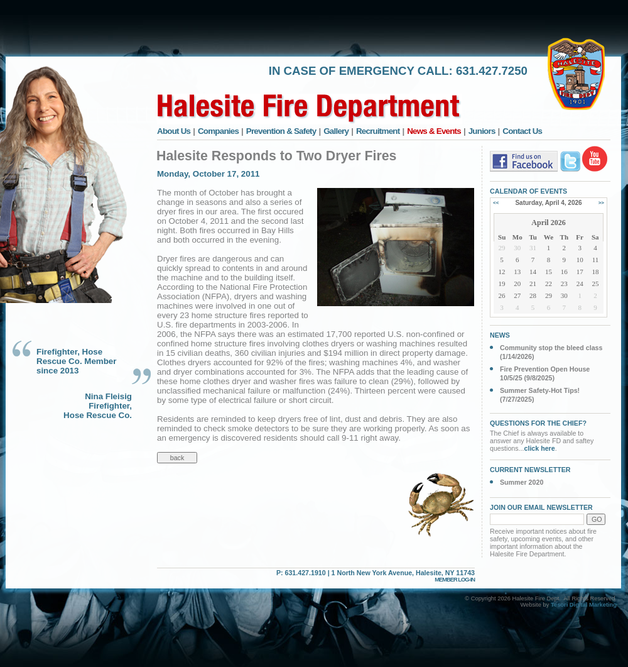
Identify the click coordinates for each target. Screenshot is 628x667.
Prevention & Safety (281, 131)
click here (539, 448)
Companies (218, 131)
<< (496, 203)
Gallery (336, 131)
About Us (173, 131)
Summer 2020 (521, 482)
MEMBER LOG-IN (455, 579)
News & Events (434, 131)
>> (601, 203)
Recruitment (378, 131)
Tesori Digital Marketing (584, 605)
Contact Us (522, 131)
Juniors (481, 131)
